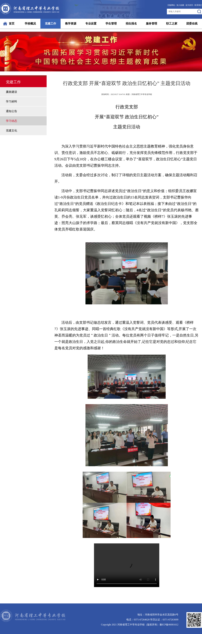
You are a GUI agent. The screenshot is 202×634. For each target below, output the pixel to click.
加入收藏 (180, 5)
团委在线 (191, 23)
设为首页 (189, 5)
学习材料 (11, 101)
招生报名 (131, 23)
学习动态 (11, 120)
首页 (11, 23)
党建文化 (11, 130)
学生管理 (111, 23)
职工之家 (171, 23)
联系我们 (198, 5)
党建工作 (50, 23)
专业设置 (90, 23)
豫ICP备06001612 (169, 624)
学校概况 (30, 23)
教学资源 (70, 23)
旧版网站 (171, 5)
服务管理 (151, 23)
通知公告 (11, 111)
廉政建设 (11, 91)
